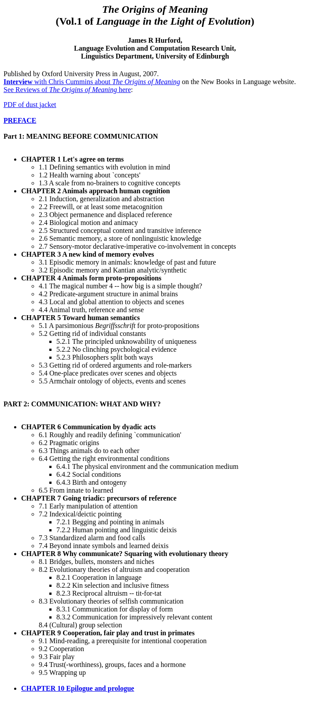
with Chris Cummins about (92, 81)
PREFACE (20, 120)
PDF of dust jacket (30, 104)
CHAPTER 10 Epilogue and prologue (77, 688)
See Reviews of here (67, 89)
